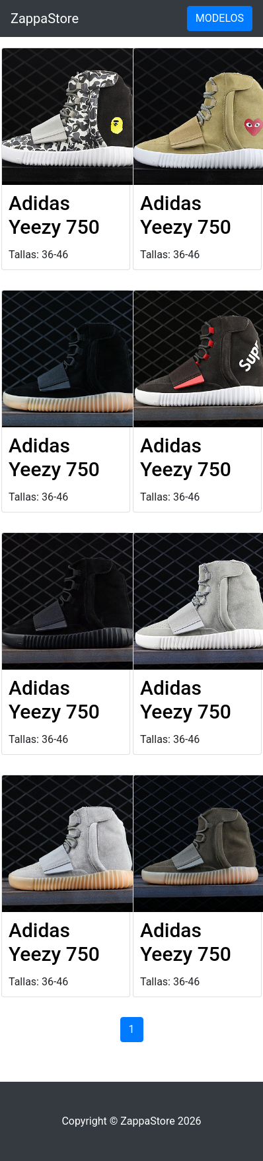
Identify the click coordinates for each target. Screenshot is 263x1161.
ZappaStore (45, 18)
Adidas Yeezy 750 (54, 215)
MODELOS (220, 18)
